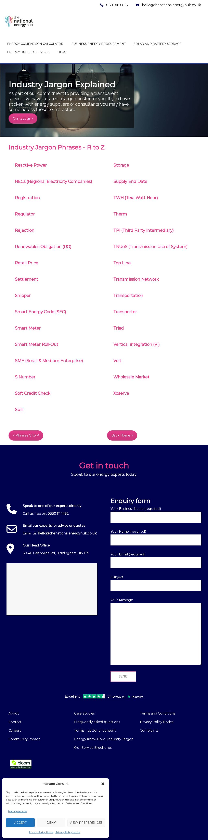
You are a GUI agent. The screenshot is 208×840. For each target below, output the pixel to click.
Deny (51, 823)
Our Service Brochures (93, 748)
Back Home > (122, 435)
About (14, 713)
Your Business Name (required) (155, 515)
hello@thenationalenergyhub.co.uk (67, 533)
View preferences (86, 823)
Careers (15, 730)
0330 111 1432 (58, 514)
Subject (155, 583)
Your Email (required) (155, 560)
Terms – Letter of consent (95, 730)
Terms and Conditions (157, 713)
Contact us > (23, 118)
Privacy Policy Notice (41, 832)
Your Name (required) (155, 537)
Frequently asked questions (97, 722)
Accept (20, 823)
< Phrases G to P (26, 435)
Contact (15, 722)
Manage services (17, 811)
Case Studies (84, 713)
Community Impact (24, 739)
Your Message (155, 631)
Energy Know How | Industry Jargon (103, 739)
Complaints (149, 730)
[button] (103, 784)
